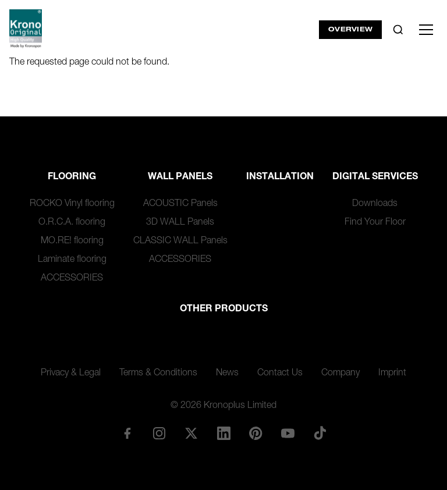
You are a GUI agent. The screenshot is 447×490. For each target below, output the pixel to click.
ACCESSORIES (72, 278)
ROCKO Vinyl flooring (72, 204)
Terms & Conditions (158, 373)
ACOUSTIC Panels (180, 204)
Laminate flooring (72, 260)
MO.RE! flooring (72, 241)
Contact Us (280, 373)
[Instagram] (159, 432)
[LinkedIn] (223, 432)
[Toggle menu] (426, 29)
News (227, 373)
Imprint (392, 373)
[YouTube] (287, 432)
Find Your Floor (375, 223)
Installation (280, 177)
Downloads (375, 204)
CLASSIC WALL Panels (180, 241)
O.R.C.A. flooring (71, 223)
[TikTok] (320, 432)
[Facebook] (126, 432)
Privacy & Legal (71, 373)
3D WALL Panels (180, 223)
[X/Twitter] (191, 432)
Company (340, 373)
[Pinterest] (255, 432)
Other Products (224, 309)
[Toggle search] (398, 29)
